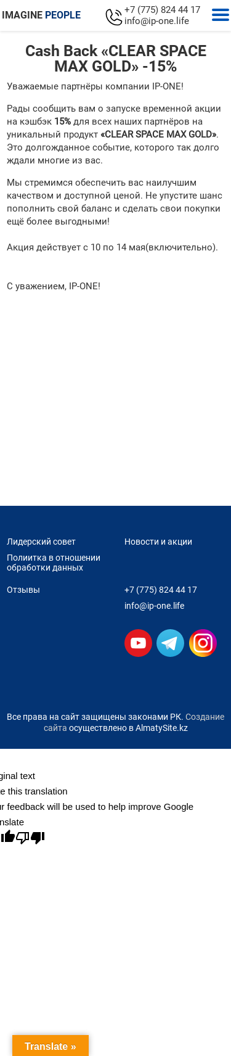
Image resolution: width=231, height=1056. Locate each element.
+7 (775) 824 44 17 (162, 9)
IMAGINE (41, 15)
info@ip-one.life (156, 21)
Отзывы (23, 590)
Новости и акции (158, 542)
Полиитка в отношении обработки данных (53, 562)
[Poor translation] (30, 838)
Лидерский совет (41, 542)
